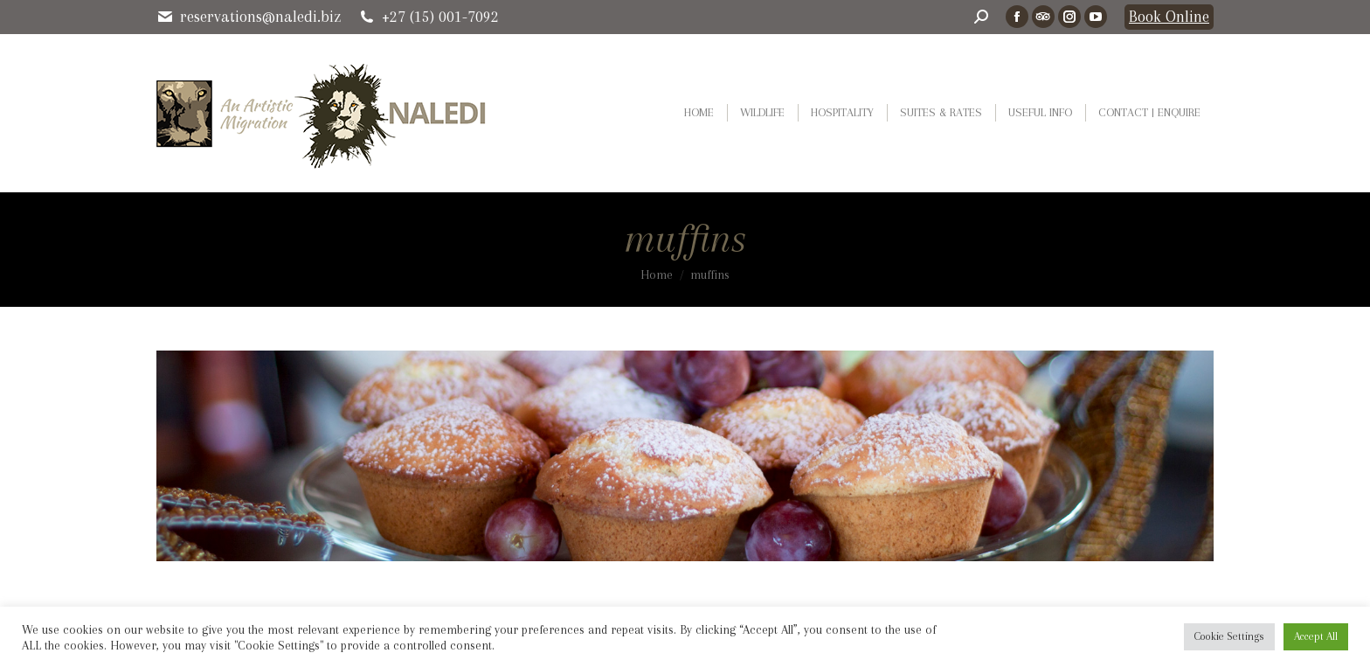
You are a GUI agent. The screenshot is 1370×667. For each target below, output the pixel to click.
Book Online (1169, 16)
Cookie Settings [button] (1229, 636)
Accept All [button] (1316, 636)
